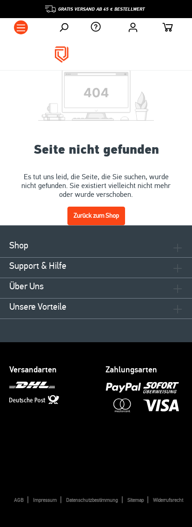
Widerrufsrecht (168, 500)
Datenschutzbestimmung (92, 500)
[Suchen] (64, 27)
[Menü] (21, 27)
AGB (19, 500)
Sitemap (135, 500)
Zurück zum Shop (96, 216)
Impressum (45, 500)
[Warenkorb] (168, 28)
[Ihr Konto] (133, 27)
